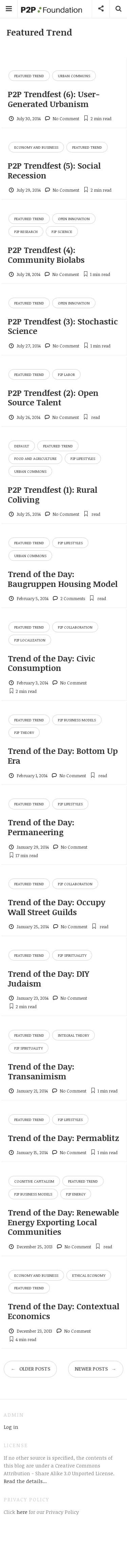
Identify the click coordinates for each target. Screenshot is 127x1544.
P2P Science (61, 231)
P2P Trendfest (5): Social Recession (54, 170)
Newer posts (95, 1369)
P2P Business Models (77, 719)
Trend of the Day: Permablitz (63, 1137)
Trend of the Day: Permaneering (41, 827)
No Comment (65, 118)
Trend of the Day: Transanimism (41, 1071)
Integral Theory (73, 1035)
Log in (11, 1426)
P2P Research (26, 231)
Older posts (30, 1369)
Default (21, 445)
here (21, 1511)
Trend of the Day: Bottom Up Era (63, 755)
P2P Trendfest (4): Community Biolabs (46, 254)
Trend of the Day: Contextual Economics (63, 1310)
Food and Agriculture (35, 458)
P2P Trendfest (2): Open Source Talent (53, 397)
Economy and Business (36, 147)
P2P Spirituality (72, 955)
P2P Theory (24, 732)
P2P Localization (29, 639)
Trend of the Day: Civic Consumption (51, 663)
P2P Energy (75, 1194)
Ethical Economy (88, 1275)
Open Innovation (74, 218)
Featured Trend (29, 75)
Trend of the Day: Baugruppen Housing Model (63, 578)
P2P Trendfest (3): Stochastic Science (63, 326)
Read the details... (25, 1481)
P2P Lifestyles (82, 458)
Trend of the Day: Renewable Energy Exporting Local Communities (63, 1222)
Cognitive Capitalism (34, 1181)
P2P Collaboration (75, 627)
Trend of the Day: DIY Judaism (48, 978)
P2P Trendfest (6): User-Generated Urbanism (54, 98)
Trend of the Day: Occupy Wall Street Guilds (56, 906)
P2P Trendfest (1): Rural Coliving (52, 494)
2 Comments (72, 598)
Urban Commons (74, 75)
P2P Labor (66, 374)
